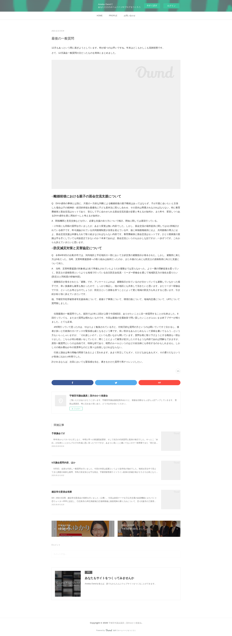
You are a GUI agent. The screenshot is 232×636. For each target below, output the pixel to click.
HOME (99, 16)
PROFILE (113, 16)
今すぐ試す (152, 5)
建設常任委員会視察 (62, 492)
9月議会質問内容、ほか (63, 462)
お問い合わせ (129, 16)
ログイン (171, 6)
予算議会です (58, 433)
